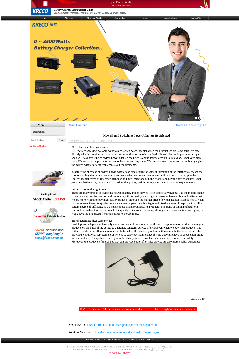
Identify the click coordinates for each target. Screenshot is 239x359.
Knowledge (119, 18)
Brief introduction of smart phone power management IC (123, 324)
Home (43, 18)
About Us (69, 18)
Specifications (170, 18)
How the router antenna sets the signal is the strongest (126, 332)
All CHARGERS (94, 18)
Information (37, 131)
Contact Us (196, 18)
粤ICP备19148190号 (119, 352)
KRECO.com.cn (146, 340)
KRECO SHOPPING (111, 340)
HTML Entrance (130, 340)
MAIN (97, 340)
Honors (145, 18)
